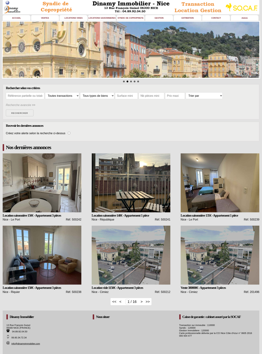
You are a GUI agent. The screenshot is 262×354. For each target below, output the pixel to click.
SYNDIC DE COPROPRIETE (130, 18)
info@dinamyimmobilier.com (25, 343)
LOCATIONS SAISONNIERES (102, 18)
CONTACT (216, 18)
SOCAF (235, 317)
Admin (245, 18)
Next (255, 50)
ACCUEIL (16, 18)
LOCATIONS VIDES (73, 18)
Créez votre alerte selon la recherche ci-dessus (39, 133)
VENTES (45, 18)
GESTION (159, 18)
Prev (7, 50)
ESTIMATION (188, 18)
